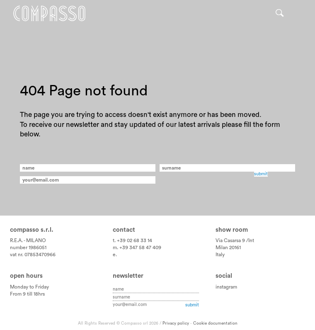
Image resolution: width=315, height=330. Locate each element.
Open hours (26, 276)
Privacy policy (175, 323)
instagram (226, 286)
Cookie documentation (215, 323)
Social (224, 276)
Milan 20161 (228, 247)
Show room (232, 230)
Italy (220, 254)
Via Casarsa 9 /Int (235, 240)
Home (49, 13)
